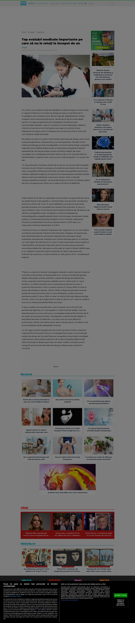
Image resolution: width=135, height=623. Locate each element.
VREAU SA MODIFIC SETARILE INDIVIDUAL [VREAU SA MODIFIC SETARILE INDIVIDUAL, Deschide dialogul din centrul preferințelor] (120, 602)
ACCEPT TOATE (120, 595)
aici (36, 609)
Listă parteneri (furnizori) (69, 600)
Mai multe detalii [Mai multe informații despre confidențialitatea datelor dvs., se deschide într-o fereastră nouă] (15, 596)
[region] (67, 602)
